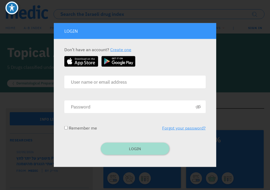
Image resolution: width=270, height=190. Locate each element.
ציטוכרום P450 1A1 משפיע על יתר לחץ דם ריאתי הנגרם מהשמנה (51, 161)
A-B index (33, 28)
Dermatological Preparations (38, 83)
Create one (120, 49)
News (216, 28)
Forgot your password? (184, 128)
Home (11, 28)
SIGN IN (255, 28)
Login (135, 148)
